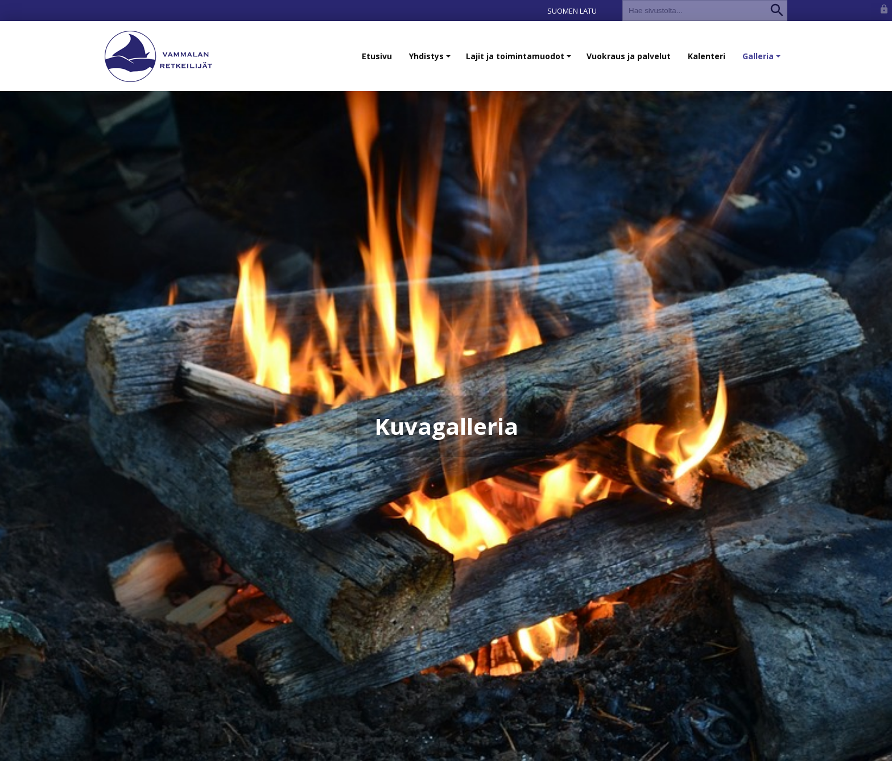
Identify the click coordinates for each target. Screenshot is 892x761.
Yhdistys (431, 61)
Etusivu (377, 56)
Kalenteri (706, 56)
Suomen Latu (572, 11)
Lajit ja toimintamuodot (519, 61)
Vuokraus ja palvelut (629, 56)
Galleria (762, 61)
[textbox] (695, 10)
